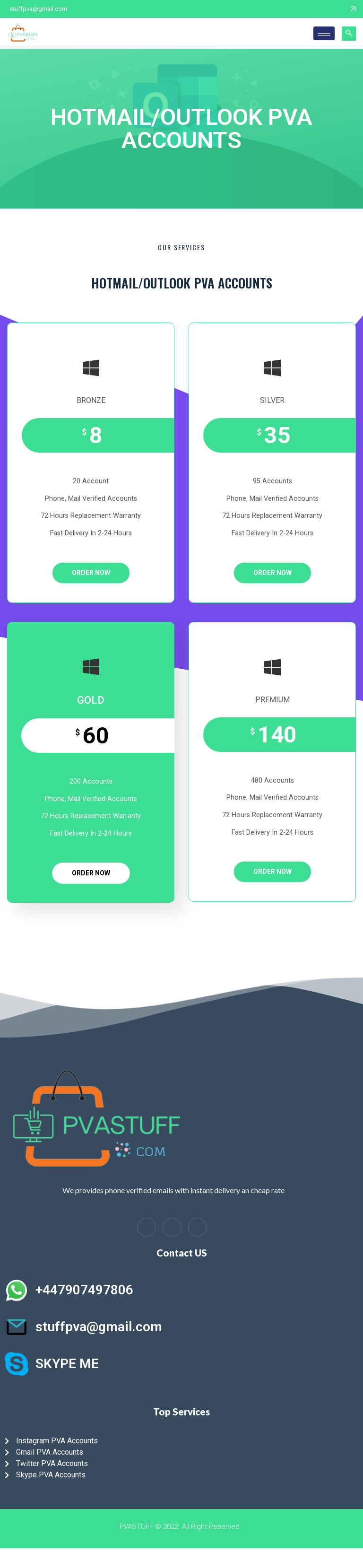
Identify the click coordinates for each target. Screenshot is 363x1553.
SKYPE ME (67, 1363)
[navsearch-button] (349, 33)
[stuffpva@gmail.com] (16, 1327)
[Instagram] (353, 9)
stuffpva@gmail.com (98, 1327)
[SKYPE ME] (16, 1364)
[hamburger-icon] (324, 33)
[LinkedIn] (172, 1227)
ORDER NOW (91, 572)
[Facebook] (321, 9)
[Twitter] (337, 9)
